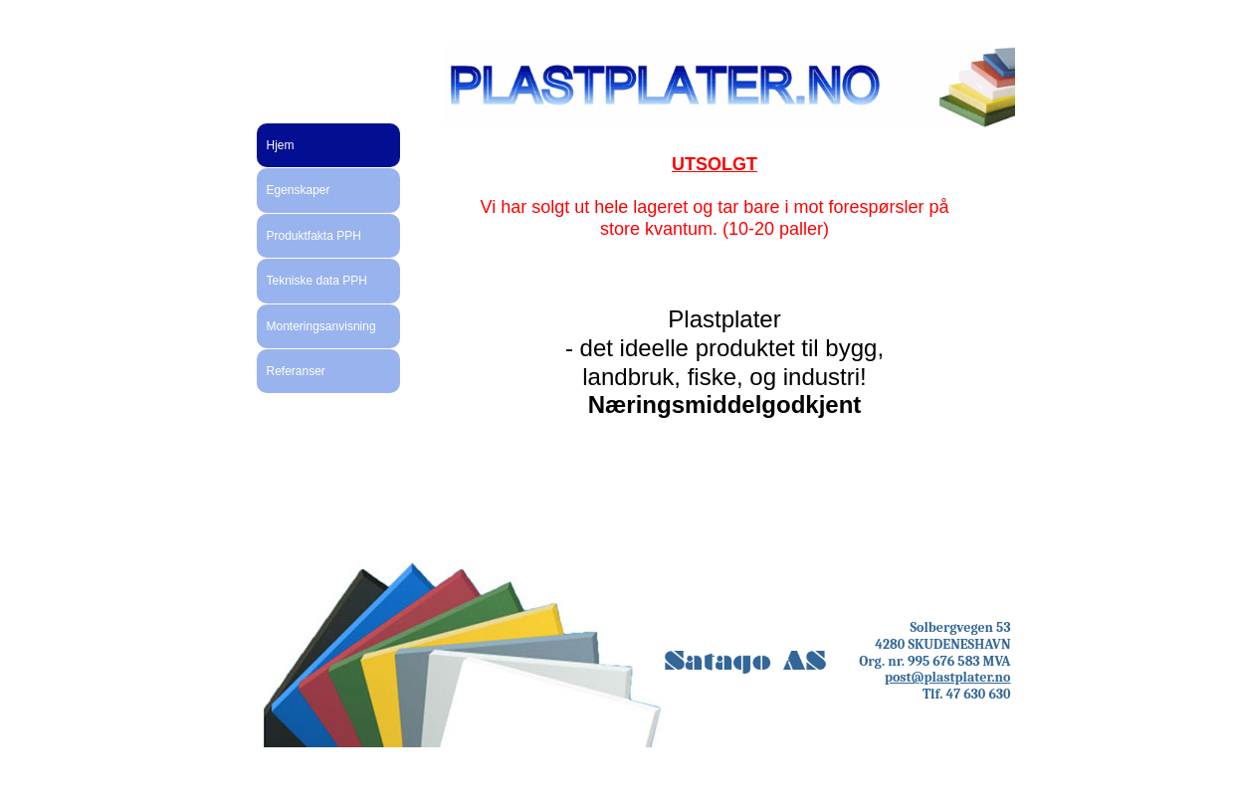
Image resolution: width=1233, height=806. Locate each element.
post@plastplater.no (948, 677)
